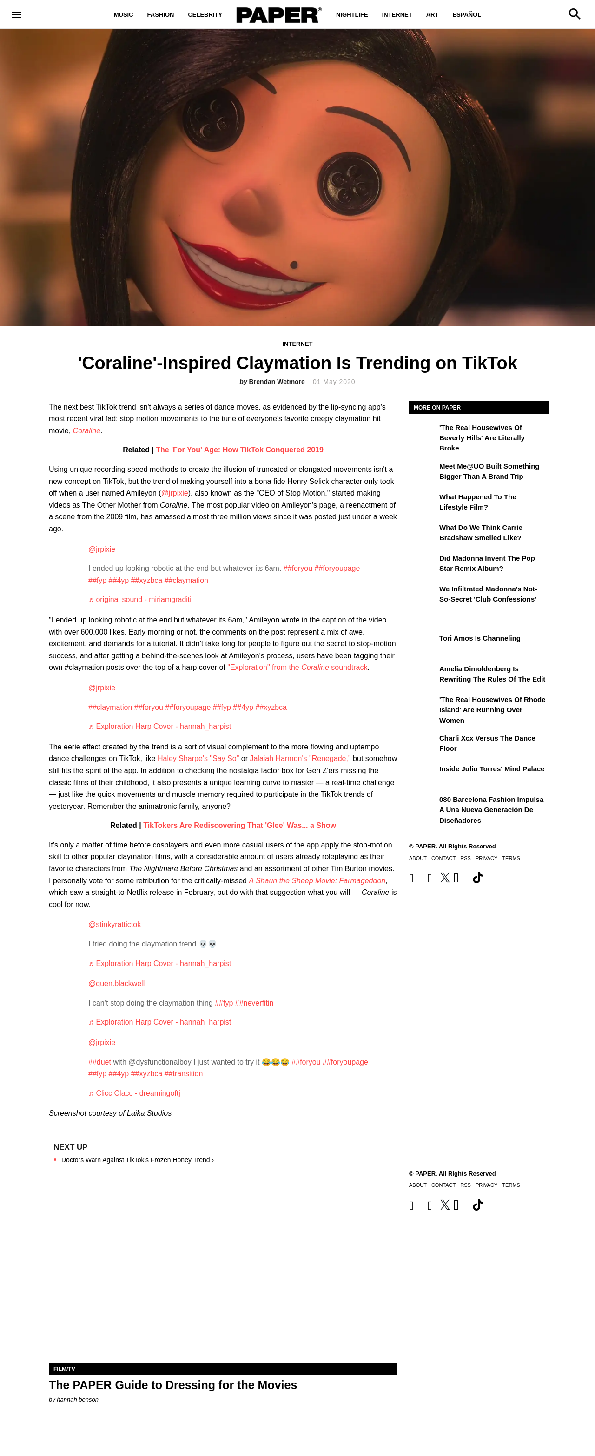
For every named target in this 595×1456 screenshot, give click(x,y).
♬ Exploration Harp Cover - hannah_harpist (159, 726)
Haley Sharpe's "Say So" (198, 758)
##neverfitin (254, 1003)
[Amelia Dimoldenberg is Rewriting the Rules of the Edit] (423, 675)
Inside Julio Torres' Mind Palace (492, 769)
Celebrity (205, 14)
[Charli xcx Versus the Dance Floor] (423, 744)
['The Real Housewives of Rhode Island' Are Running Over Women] (423, 706)
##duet (99, 1062)
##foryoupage (337, 568)
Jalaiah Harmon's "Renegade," (300, 758)
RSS (465, 858)
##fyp (97, 580)
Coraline (87, 431)
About (418, 858)
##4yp (119, 580)
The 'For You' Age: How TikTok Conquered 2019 (240, 450)
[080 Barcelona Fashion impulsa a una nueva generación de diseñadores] (423, 806)
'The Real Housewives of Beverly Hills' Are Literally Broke (482, 438)
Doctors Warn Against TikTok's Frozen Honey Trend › (137, 1160)
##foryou (298, 568)
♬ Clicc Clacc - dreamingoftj (134, 1093)
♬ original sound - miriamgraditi (140, 599)
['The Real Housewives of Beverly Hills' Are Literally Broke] (423, 434)
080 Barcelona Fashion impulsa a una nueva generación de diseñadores (491, 809)
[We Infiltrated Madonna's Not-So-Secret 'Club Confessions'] (423, 595)
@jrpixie (174, 493)
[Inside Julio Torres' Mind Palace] (423, 775)
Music (123, 14)
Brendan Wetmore (277, 381)
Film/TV (64, 1369)
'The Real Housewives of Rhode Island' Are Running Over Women (492, 709)
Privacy (486, 858)
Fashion (160, 14)
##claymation (186, 580)
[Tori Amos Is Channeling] (423, 644)
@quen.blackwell (116, 983)
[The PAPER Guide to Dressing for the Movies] (223, 1276)
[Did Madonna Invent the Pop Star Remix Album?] (423, 564)
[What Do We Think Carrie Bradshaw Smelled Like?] (423, 534)
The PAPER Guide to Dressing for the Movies (173, 1384)
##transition (184, 1074)
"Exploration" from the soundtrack (297, 667)
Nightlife (352, 14)
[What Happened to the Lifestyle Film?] (423, 503)
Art (432, 14)
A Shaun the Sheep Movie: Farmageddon (317, 881)
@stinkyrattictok (114, 924)
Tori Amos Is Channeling (480, 638)
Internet (397, 14)
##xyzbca (147, 580)
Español (466, 14)
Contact (443, 858)
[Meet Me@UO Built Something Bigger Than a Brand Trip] (423, 472)
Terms (511, 858)
